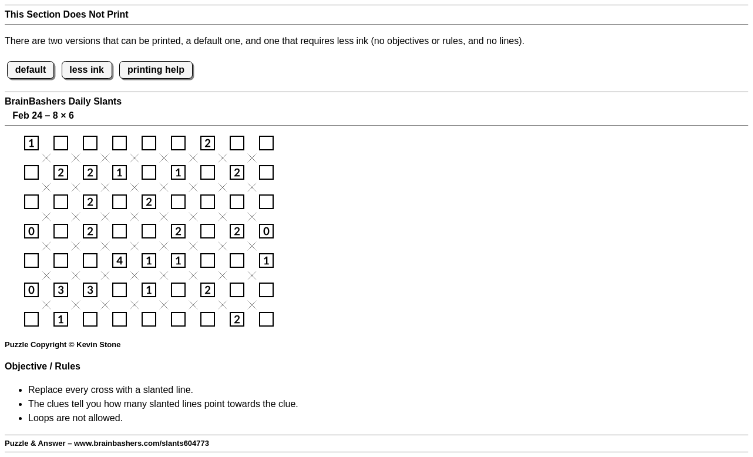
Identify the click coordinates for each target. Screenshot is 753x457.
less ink (86, 70)
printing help (155, 70)
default (30, 70)
